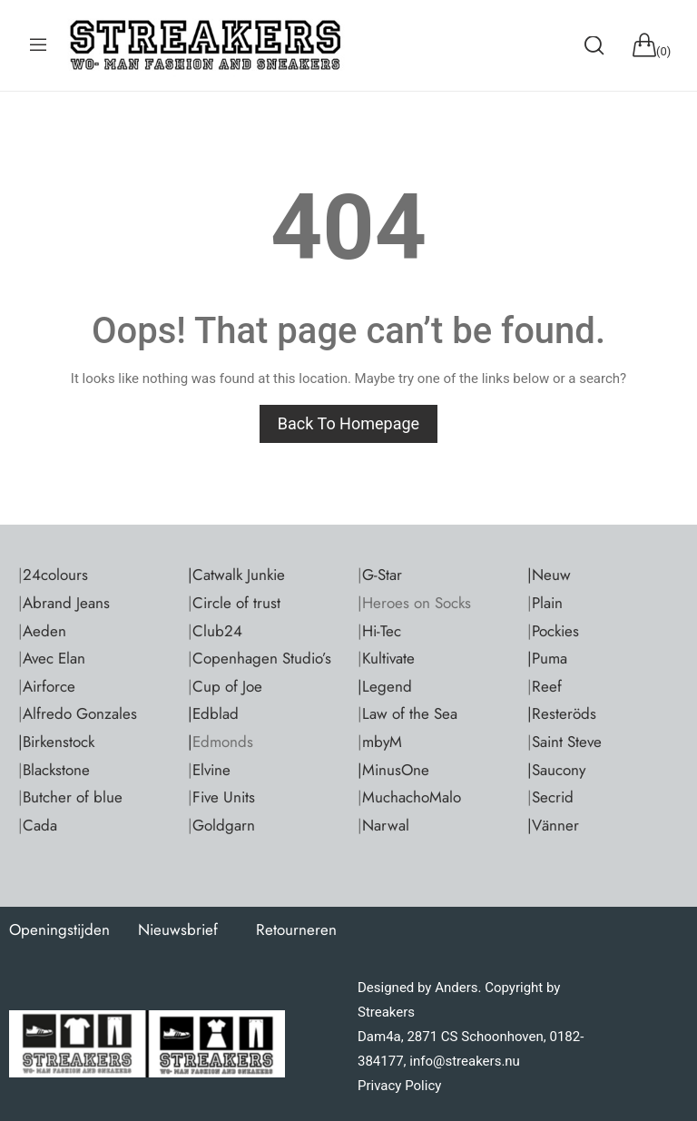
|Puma (547, 658)
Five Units (223, 797)
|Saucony (556, 770)
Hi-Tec (381, 631)
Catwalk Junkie (238, 574)
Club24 (217, 631)
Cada (40, 825)
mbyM (382, 741)
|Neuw (549, 574)
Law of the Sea (409, 713)
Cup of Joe (227, 686)
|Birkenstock (56, 741)
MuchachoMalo (411, 797)
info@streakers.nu (463, 1061)
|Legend (385, 686)
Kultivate (388, 658)
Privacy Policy (399, 1085)
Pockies (555, 631)
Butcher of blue (73, 797)
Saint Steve (567, 741)
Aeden (44, 631)
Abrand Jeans (66, 603)
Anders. (458, 987)
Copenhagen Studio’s (261, 658)
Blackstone (56, 770)
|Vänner (553, 825)
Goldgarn (223, 825)
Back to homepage (348, 423)
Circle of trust (236, 603)
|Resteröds (561, 713)
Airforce (49, 686)
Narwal (385, 825)
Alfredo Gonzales (80, 713)
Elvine (211, 770)
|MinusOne (393, 770)
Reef (547, 686)
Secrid (553, 797)
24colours (55, 574)
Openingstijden (59, 929)
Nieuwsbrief (178, 929)
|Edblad (213, 713)
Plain (547, 603)
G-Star (382, 574)
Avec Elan (54, 658)
